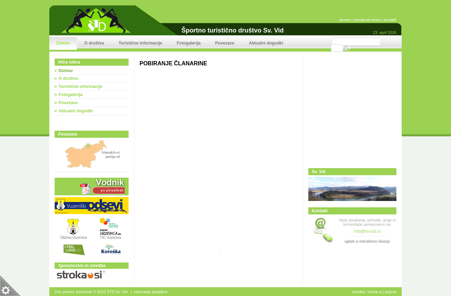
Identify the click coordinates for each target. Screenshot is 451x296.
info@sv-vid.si (367, 231)
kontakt (390, 20)
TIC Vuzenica (110, 237)
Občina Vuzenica (73, 235)
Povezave (68, 102)
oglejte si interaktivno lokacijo (367, 241)
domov (345, 20)
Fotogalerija (70, 94)
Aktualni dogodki (75, 110)
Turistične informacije (80, 86)
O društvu (68, 78)
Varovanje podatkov (150, 292)
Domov (65, 70)
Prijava (390, 292)
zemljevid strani (367, 20)
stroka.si (374, 292)
